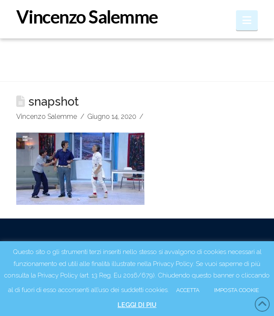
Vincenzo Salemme (86, 17)
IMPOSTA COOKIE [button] (236, 290)
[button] (247, 20)
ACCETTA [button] (188, 290)
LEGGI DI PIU (137, 305)
